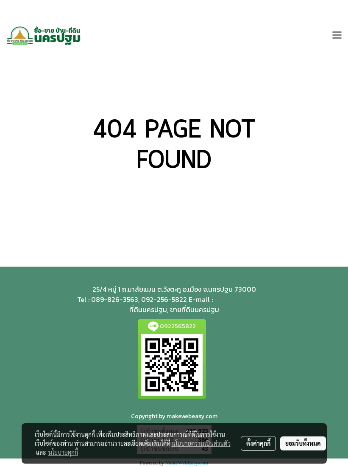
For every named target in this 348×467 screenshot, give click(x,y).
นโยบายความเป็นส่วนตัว (201, 443)
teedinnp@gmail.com (242, 299)
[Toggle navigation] (337, 35)
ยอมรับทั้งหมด (303, 443)
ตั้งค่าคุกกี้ (258, 443)
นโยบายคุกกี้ (63, 452)
